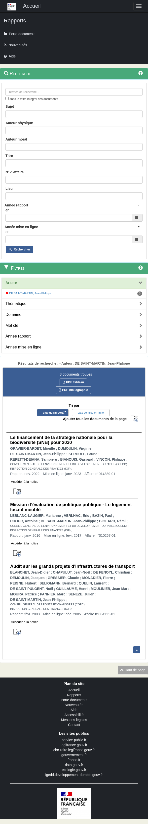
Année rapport (18, 336)
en (7, 210)
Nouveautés (74, 705)
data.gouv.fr (74, 765)
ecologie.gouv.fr (74, 770)
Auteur (11, 283)
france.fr (74, 760)
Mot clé (11, 325)
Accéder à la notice (24, 482)
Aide (74, 710)
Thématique (16, 303)
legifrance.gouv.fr (74, 745)
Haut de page (133, 670)
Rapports (74, 695)
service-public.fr (74, 740)
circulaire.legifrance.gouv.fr (74, 750)
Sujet (9, 106)
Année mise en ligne (23, 347)
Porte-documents (74, 700)
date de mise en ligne (91, 412)
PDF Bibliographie (73, 390)
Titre (9, 156)
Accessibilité (73, 715)
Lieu (9, 189)
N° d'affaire (14, 172)
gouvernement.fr (74, 755)
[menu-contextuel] (7, 98)
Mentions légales (74, 720)
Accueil (73, 690)
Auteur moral (16, 139)
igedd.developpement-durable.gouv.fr (74, 775)
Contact (74, 725)
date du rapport (53, 412)
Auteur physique (19, 123)
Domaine (13, 314)
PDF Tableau (73, 382)
